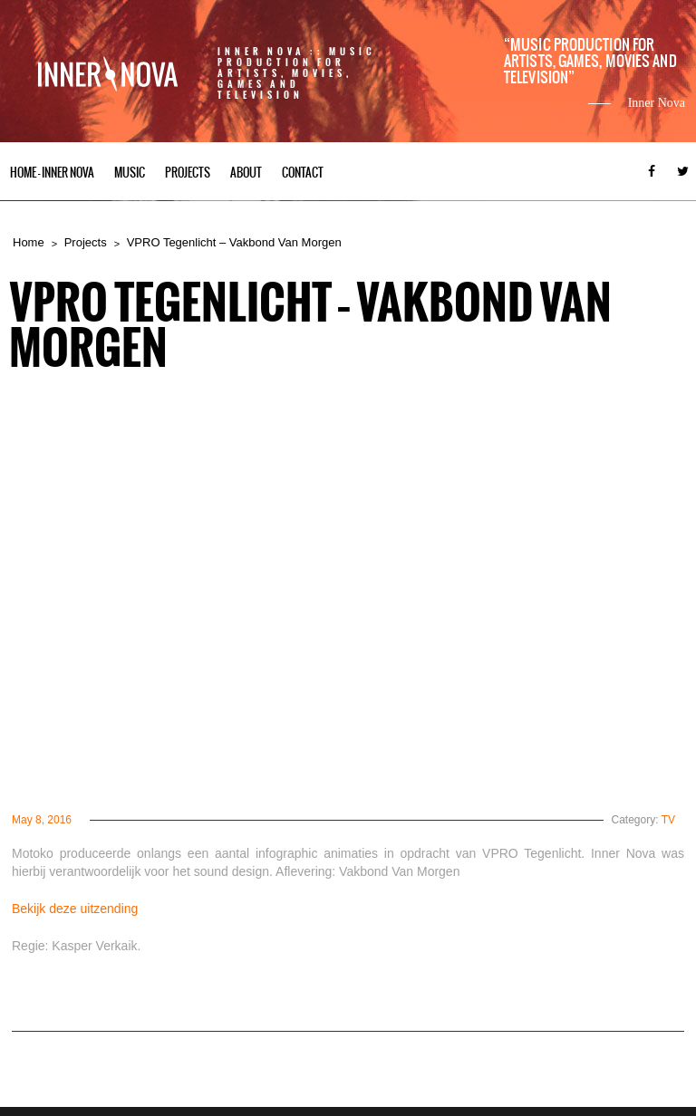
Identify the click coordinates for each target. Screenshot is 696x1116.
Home (28, 242)
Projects (187, 172)
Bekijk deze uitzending (75, 908)
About (246, 172)
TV (668, 819)
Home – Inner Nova (52, 172)
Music (129, 172)
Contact (303, 172)
